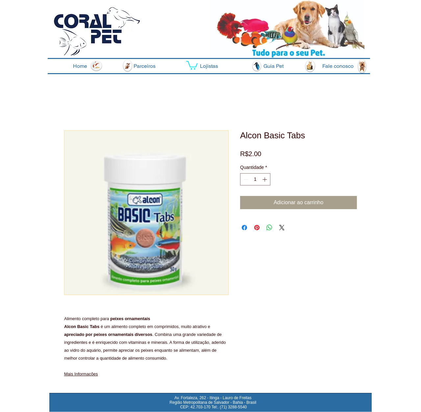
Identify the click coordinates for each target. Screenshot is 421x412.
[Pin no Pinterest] (257, 228)
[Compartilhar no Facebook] (244, 228)
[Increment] (265, 179)
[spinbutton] (255, 179)
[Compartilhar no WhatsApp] (269, 228)
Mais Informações (81, 373)
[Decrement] (245, 179)
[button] (192, 64)
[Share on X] (282, 228)
